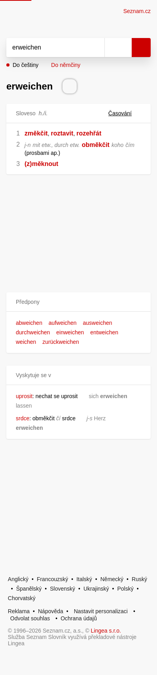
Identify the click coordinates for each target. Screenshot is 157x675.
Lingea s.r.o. (106, 630)
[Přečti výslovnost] (70, 86)
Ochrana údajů (79, 618)
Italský (84, 579)
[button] (78, 302)
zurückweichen (60, 342)
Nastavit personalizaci (101, 611)
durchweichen (33, 332)
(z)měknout (41, 163)
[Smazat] (95, 47)
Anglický (18, 579)
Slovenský (62, 588)
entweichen (104, 332)
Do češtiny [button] (25, 65)
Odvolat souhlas (30, 618)
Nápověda (50, 611)
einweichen (70, 332)
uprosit (24, 396)
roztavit (62, 133)
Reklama (19, 611)
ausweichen (97, 323)
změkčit (36, 133)
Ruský (139, 579)
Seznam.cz (137, 11)
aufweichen (63, 323)
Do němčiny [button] (65, 65)
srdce (22, 418)
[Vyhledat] (46, 47)
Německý (111, 579)
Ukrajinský (96, 588)
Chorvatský (22, 598)
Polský (125, 588)
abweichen (29, 323)
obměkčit (96, 144)
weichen (26, 342)
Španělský (29, 588)
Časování (124, 113)
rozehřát (88, 133)
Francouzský (52, 579)
